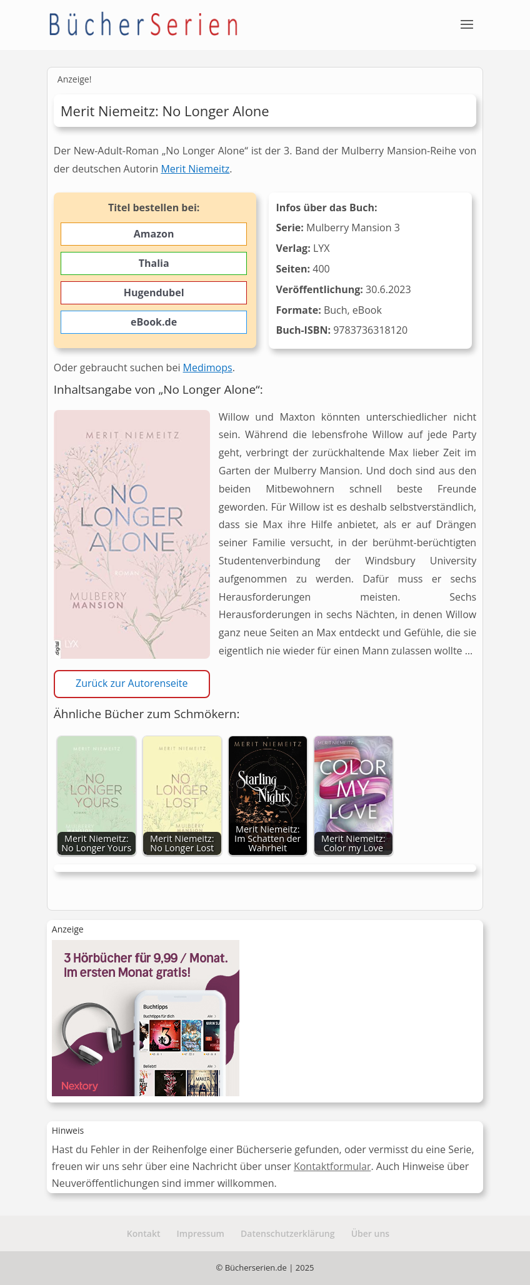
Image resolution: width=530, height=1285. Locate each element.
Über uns (370, 1233)
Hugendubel (154, 292)
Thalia (154, 263)
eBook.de (154, 322)
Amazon (154, 234)
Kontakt (144, 1233)
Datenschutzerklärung (287, 1233)
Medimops (207, 367)
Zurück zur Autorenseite (132, 683)
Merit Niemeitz (195, 169)
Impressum (200, 1233)
